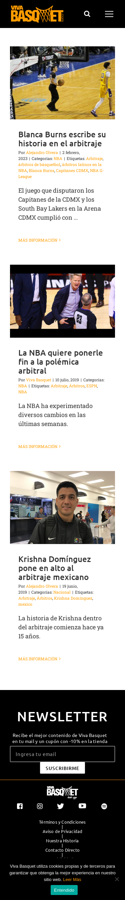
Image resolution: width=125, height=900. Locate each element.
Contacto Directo (62, 850)
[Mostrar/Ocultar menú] (110, 14)
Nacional (62, 592)
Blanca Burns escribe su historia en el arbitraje (62, 138)
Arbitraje (94, 158)
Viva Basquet (38, 379)
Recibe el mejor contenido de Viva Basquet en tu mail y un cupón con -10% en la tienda (59, 738)
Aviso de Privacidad (63, 831)
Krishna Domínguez (73, 598)
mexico (25, 604)
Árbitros (77, 385)
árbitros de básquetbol (39, 164)
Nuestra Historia (62, 840)
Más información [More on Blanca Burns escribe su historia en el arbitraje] (37, 240)
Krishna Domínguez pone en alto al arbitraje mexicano (54, 568)
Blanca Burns (41, 170)
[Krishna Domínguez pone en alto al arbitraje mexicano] (62, 507)
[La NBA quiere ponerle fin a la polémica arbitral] (62, 301)
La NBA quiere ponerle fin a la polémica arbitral (60, 361)
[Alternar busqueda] (87, 13)
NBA (58, 158)
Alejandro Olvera (42, 152)
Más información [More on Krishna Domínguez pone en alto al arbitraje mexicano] (37, 658)
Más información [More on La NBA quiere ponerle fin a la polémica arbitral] (37, 446)
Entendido (64, 890)
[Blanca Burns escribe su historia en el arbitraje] (62, 82)
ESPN (91, 385)
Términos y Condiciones (62, 822)
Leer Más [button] (72, 879)
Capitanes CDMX (72, 170)
